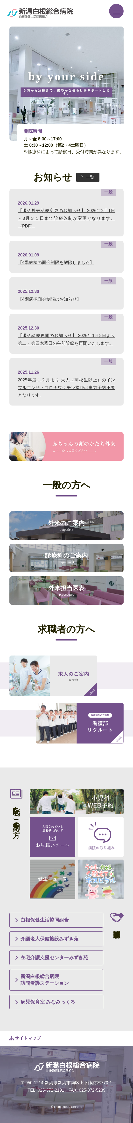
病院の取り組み (101, 837)
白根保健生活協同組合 (45, 920)
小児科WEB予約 (77, 801)
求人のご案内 (53, 675)
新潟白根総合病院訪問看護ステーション (45, 980)
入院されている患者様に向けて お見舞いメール (52, 837)
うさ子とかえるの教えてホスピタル (101, 879)
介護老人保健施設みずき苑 (49, 938)
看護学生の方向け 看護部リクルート (80, 723)
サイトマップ (28, 1038)
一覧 (90, 177)
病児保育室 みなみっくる (48, 1002)
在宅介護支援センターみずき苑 (54, 957)
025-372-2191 (51, 1090)
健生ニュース (52, 879)
